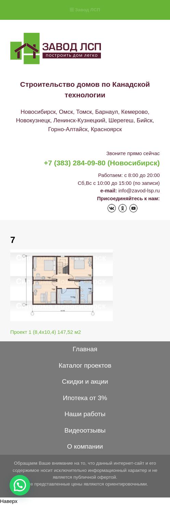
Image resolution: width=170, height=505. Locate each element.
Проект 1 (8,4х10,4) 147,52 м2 (45, 332)
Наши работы (85, 414)
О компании (85, 446)
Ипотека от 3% (85, 397)
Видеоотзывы (84, 430)
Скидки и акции (85, 381)
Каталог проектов (84, 365)
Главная (85, 349)
